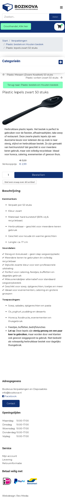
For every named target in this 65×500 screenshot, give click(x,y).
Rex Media (22, 495)
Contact (11, 403)
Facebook (9, 396)
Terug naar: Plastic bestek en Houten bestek (32, 84)
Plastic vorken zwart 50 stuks (42, 77)
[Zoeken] (26, 16)
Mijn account (9, 456)
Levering (7, 459)
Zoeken (55, 17)
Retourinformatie (12, 463)
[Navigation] (61, 7)
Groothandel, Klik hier (16, 26)
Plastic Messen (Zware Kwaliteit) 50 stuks (30, 74)
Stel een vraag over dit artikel (19, 182)
